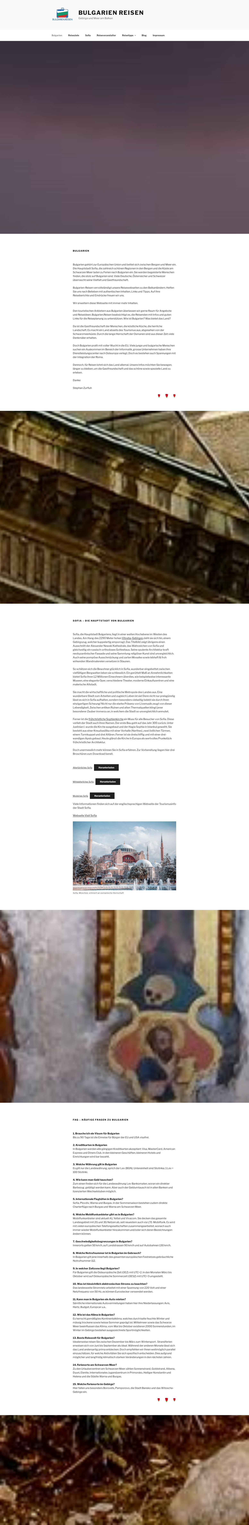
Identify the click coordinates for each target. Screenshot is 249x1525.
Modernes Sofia (80, 796)
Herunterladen (106, 767)
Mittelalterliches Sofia (83, 782)
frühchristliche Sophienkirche (106, 719)
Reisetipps (129, 35)
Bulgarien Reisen (111, 12)
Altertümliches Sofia (82, 767)
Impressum (159, 35)
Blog (144, 35)
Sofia (88, 35)
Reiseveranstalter (106, 35)
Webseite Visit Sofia (85, 815)
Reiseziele (73, 35)
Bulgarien (57, 35)
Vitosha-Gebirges (132, 638)
